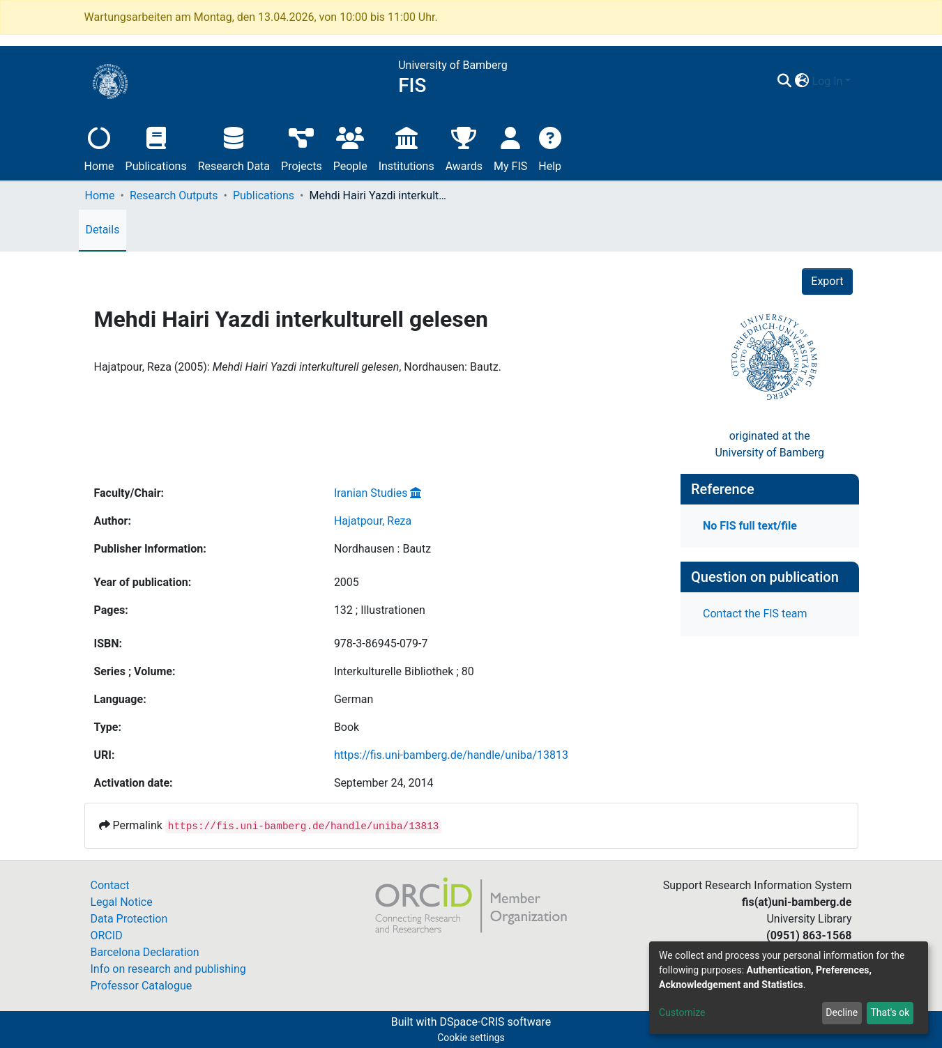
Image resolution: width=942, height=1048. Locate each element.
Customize (682, 1012)
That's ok (889, 1012)
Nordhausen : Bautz (382, 548)
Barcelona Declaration (145, 952)
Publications (156, 147)
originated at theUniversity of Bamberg (769, 444)
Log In (827, 81)
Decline (842, 1012)
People (350, 147)
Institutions (406, 147)
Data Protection (129, 918)
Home (99, 147)
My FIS (510, 147)
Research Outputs (174, 195)
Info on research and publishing (168, 969)
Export (827, 281)
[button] (802, 81)
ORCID (107, 935)
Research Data (234, 147)
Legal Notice (122, 902)
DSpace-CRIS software (495, 1021)
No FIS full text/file (750, 525)
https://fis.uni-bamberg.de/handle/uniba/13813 (451, 755)
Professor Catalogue (141, 985)
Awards (464, 147)
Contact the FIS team (755, 613)
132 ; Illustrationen (379, 610)
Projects (301, 147)
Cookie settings (471, 1037)
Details (103, 229)
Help (549, 147)
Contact (110, 885)
